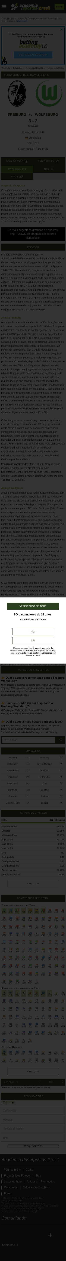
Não (32, 631)
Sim (33, 640)
